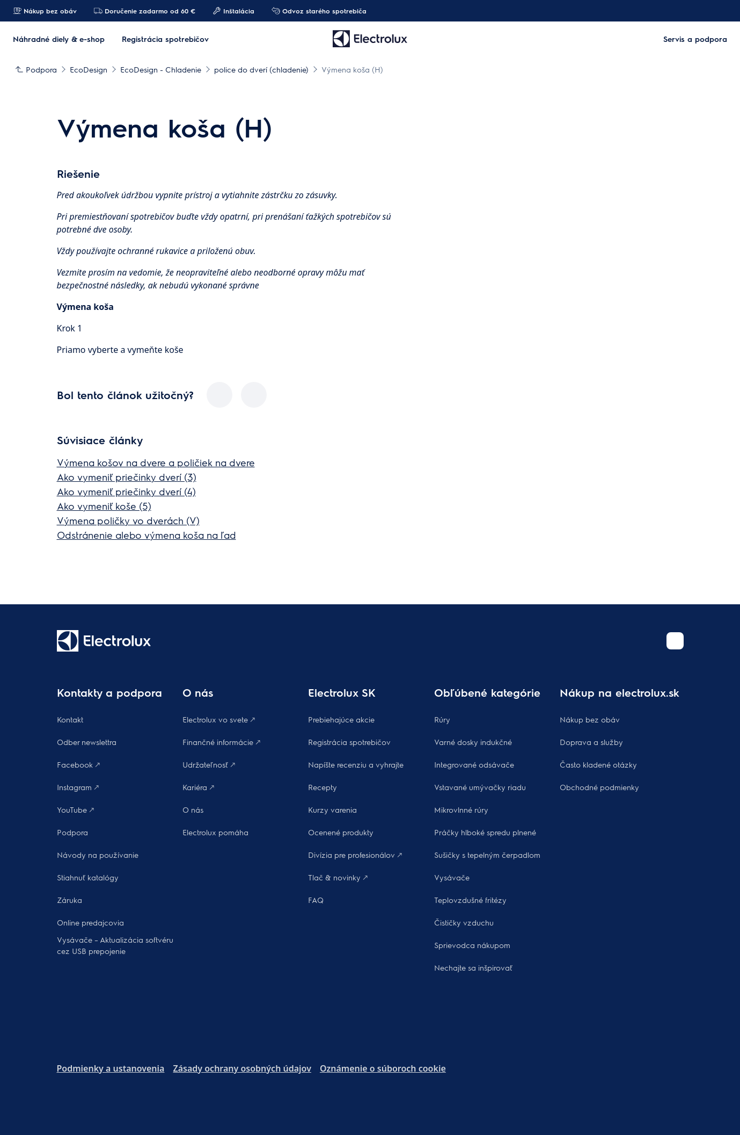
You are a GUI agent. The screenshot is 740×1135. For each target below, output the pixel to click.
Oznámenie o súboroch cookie (383, 1068)
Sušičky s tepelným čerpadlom (487, 854)
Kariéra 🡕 (198, 787)
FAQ (316, 900)
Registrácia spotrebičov (349, 742)
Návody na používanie (97, 854)
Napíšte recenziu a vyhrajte (356, 764)
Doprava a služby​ (591, 742)
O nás (192, 809)
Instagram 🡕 (78, 787)
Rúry (442, 719)
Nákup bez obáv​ (590, 719)
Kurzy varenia (332, 809)
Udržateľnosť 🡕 (208, 764)
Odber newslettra (86, 742)
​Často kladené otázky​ (598, 764)
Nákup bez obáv (45, 10)
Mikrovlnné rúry (461, 809)
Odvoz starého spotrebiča (319, 10)
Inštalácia (233, 10)
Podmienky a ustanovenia (111, 1068)
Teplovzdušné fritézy (470, 900)
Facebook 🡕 (78, 764)
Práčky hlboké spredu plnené (485, 832)
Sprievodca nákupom (472, 945)
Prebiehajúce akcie (341, 719)
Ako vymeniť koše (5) (104, 506)
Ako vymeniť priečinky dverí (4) (126, 491)
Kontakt (70, 719)
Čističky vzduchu (464, 922)
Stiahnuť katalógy (88, 877)
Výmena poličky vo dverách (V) (128, 520)
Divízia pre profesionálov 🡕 (355, 854)
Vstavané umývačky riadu (480, 787)
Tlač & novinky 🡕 (338, 877)
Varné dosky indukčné (473, 742)
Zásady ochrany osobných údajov (242, 1068)
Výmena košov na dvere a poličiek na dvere (156, 462)
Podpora (72, 832)
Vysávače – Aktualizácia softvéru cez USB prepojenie (115, 945)
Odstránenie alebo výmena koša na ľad (146, 535)
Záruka (69, 900)
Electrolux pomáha (215, 832)
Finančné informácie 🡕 (221, 742)
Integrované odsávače (474, 764)
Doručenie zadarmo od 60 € (144, 10)
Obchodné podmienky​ (599, 787)
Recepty (322, 787)
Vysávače (452, 877)
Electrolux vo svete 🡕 (218, 719)
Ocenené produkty (340, 832)
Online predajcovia (90, 922)
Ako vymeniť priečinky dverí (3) (126, 477)
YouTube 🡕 (75, 809)
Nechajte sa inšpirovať (473, 967)
